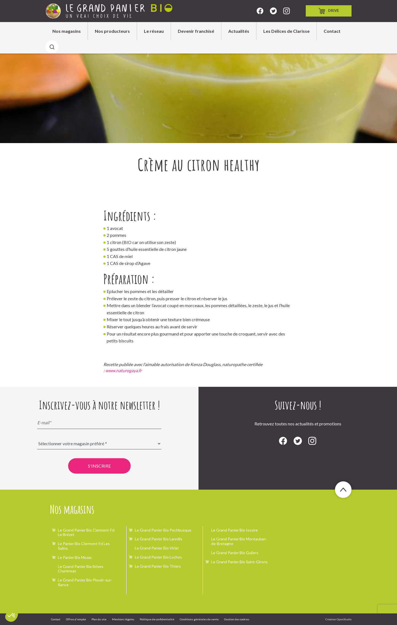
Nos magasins (66, 31)
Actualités (238, 31)
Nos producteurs (112, 31)
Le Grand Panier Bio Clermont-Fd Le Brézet (86, 532)
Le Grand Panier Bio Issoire (234, 530)
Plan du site (99, 619)
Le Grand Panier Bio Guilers (234, 552)
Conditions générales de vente (199, 619)
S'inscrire (99, 465)
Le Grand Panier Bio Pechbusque (163, 530)
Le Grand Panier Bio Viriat (157, 548)
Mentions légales (123, 619)
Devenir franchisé (196, 31)
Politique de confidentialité (157, 619)
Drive (328, 11)
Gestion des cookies (236, 619)
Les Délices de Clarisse (286, 31)
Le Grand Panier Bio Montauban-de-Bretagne (239, 541)
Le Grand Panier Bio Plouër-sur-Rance (85, 582)
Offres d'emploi (76, 619)
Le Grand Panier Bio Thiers (158, 566)
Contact (332, 31)
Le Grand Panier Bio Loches (158, 557)
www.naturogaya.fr (123, 370)
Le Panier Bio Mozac (75, 557)
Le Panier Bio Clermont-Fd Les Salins (84, 546)
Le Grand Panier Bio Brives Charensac (80, 568)
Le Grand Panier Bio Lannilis (158, 539)
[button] (11, 615)
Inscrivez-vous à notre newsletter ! (99, 405)
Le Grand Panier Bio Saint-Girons (239, 561)
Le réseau (154, 31)
